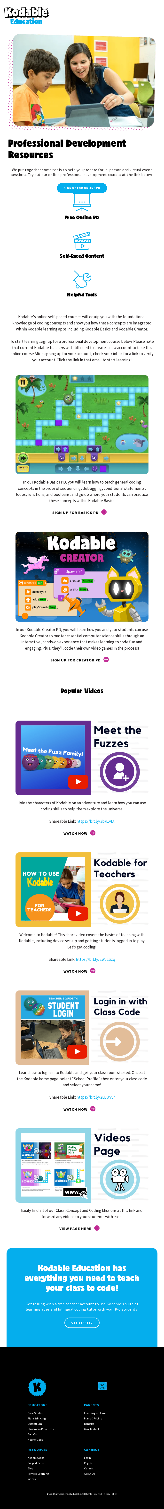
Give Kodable (92, 1429)
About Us (89, 1473)
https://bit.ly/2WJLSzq (95, 959)
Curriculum (35, 1423)
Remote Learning (38, 1473)
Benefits (33, 1434)
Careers (89, 1468)
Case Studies (35, 1413)
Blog (30, 1468)
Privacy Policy (110, 1493)
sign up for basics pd (75, 512)
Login (87, 1458)
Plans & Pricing (37, 1418)
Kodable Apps (36, 1458)
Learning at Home (95, 1413)
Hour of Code (35, 1439)
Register (89, 1463)
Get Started (82, 1322)
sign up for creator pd (75, 660)
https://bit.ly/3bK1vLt (96, 821)
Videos (32, 1479)
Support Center (37, 1463)
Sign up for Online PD (82, 188)
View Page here (75, 1228)
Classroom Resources (41, 1429)
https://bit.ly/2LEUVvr (96, 1097)
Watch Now (75, 833)
